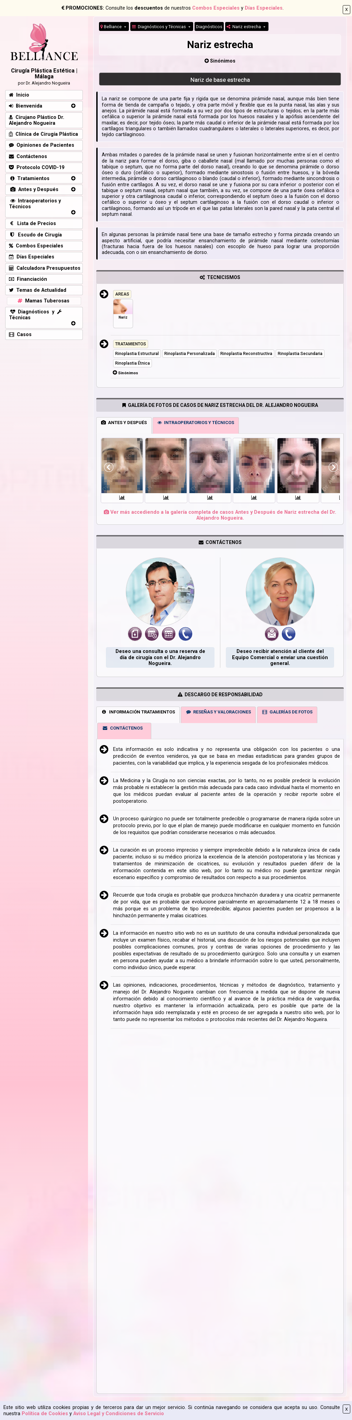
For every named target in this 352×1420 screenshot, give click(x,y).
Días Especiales (264, 8)
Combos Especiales (216, 8)
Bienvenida (25, 106)
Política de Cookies (45, 1414)
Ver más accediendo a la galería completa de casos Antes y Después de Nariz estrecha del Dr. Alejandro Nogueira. (220, 515)
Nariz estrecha (244, 26)
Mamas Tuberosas (42, 301)
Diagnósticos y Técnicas (159, 26)
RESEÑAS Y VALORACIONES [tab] (218, 711)
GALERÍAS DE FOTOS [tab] (287, 711)
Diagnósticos (209, 26)
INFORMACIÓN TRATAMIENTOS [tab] (138, 711)
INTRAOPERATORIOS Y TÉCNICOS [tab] (195, 422)
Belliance (111, 26)
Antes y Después (33, 189)
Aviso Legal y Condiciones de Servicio (118, 1414)
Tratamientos (29, 178)
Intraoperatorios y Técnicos (35, 204)
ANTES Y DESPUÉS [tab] (124, 422)
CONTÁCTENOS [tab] (122, 728)
